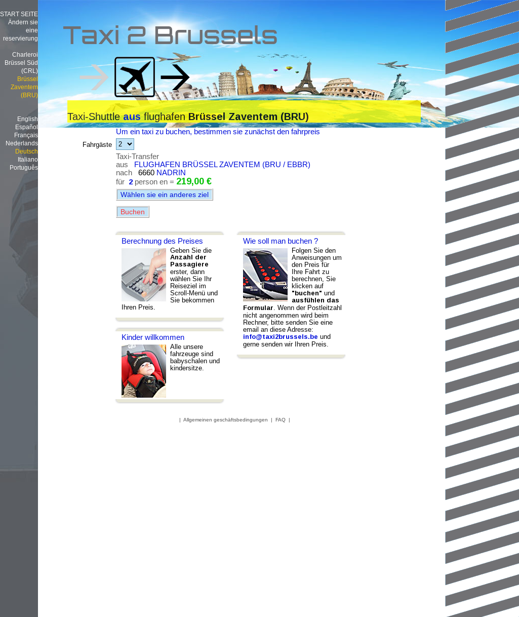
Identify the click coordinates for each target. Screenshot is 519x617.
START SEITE (19, 14)
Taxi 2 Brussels (170, 38)
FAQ (280, 419)
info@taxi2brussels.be (280, 336)
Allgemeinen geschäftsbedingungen (225, 419)
